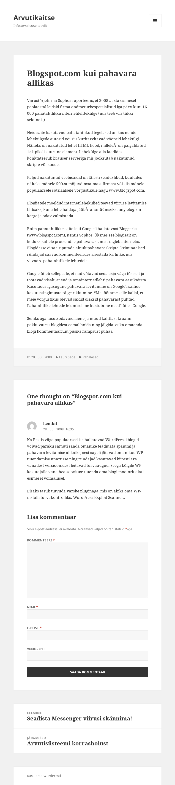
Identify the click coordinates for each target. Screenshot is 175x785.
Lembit (50, 423)
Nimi (32, 607)
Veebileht (36, 648)
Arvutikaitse (34, 17)
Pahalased (90, 357)
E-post (34, 628)
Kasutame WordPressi (44, 776)
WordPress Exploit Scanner (98, 497)
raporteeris (82, 100)
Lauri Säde (67, 357)
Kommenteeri (41, 540)
